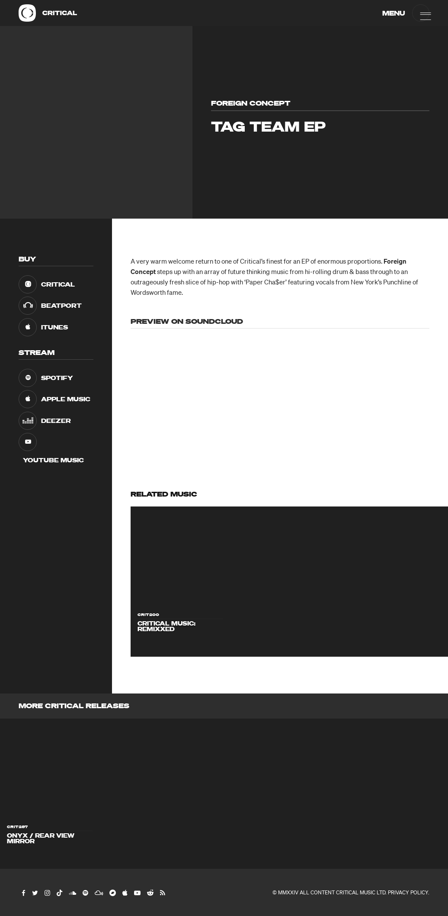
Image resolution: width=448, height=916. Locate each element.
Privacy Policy (408, 892)
